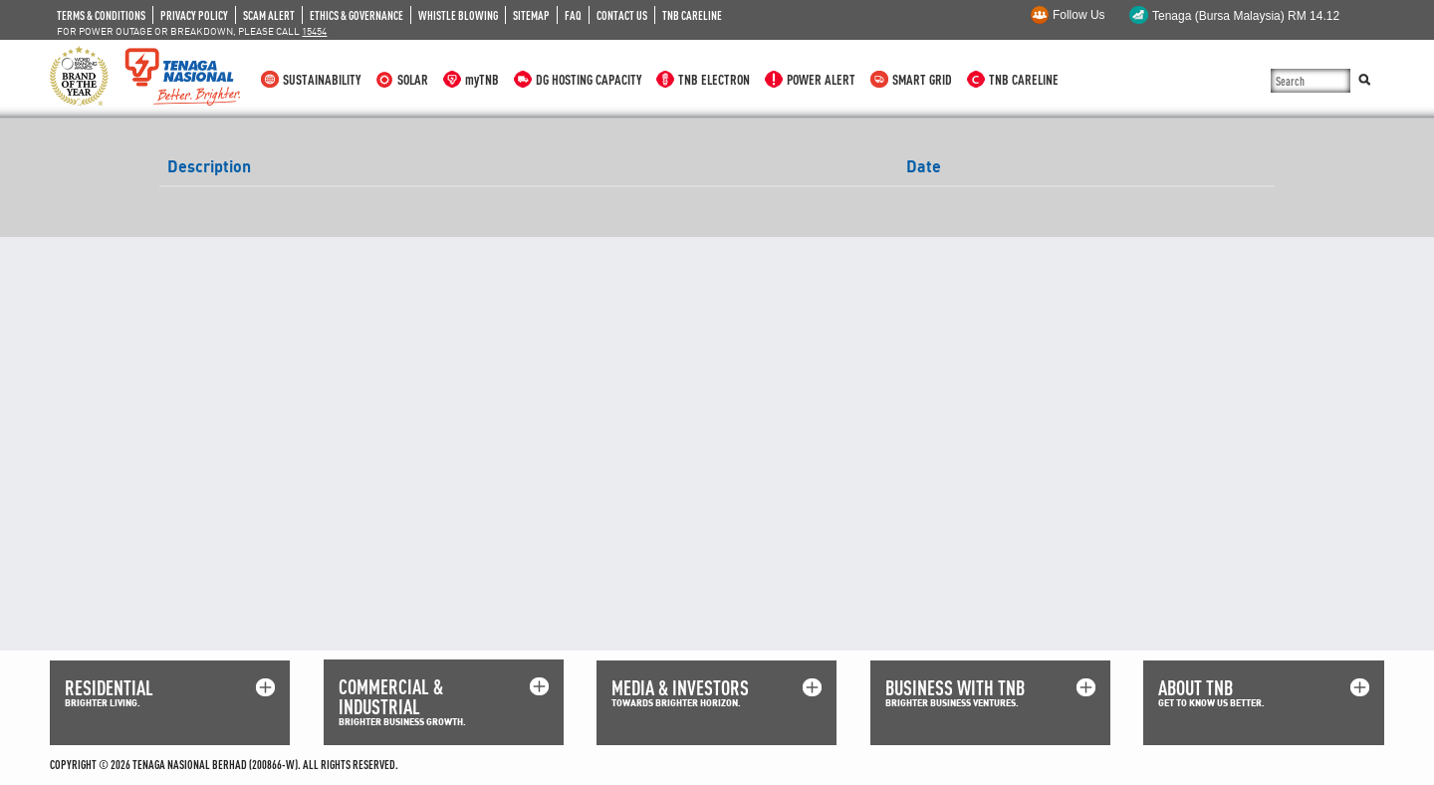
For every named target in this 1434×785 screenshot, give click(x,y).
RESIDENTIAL (109, 687)
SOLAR (412, 79)
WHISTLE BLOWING (458, 15)
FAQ (573, 15)
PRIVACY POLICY (194, 15)
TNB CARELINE (692, 15)
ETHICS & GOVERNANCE (356, 15)
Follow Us (1079, 15)
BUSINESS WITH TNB (955, 687)
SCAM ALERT (269, 15)
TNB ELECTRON (714, 79)
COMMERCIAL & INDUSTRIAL (391, 696)
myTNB (482, 79)
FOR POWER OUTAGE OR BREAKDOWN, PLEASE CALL (192, 31)
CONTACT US (622, 15)
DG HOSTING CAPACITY (588, 79)
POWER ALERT (821, 79)
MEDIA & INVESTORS (680, 687)
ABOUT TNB (1195, 687)
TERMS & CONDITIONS (101, 15)
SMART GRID (922, 79)
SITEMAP (531, 15)
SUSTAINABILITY (321, 79)
